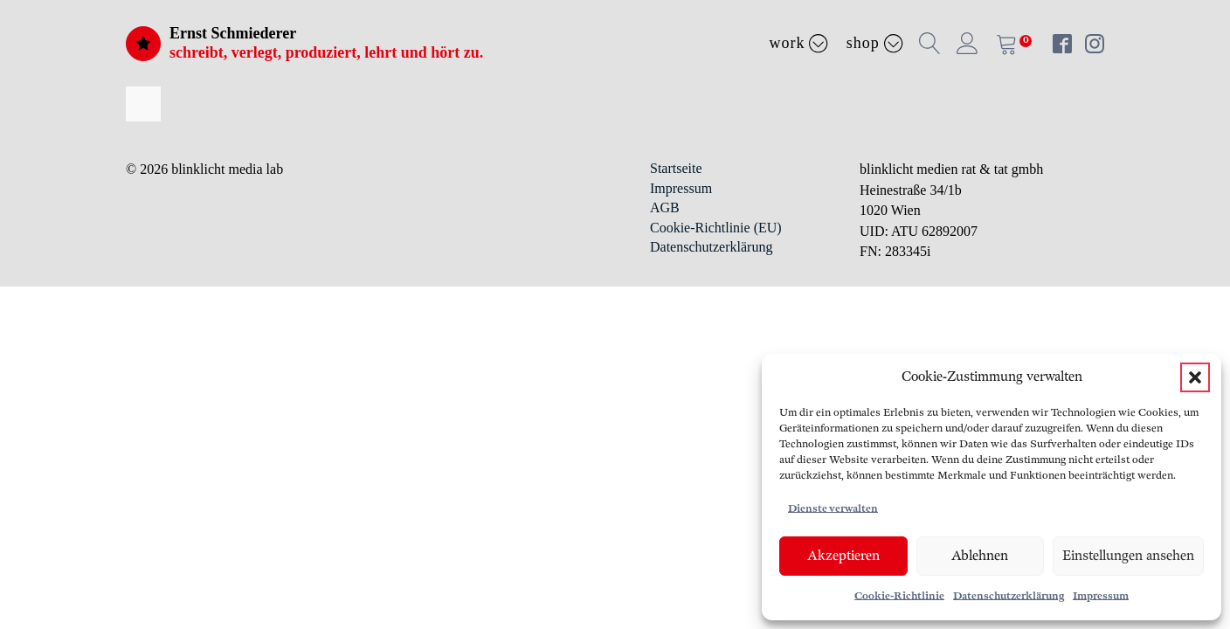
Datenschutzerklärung (1008, 596)
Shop (874, 42)
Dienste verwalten (833, 508)
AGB (665, 207)
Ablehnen (979, 556)
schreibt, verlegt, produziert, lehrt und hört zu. (326, 52)
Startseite (676, 168)
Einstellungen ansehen (1128, 556)
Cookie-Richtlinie (899, 596)
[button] (1195, 377)
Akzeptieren (843, 556)
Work (799, 42)
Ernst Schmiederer (232, 33)
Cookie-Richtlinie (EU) (716, 227)
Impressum (1101, 596)
